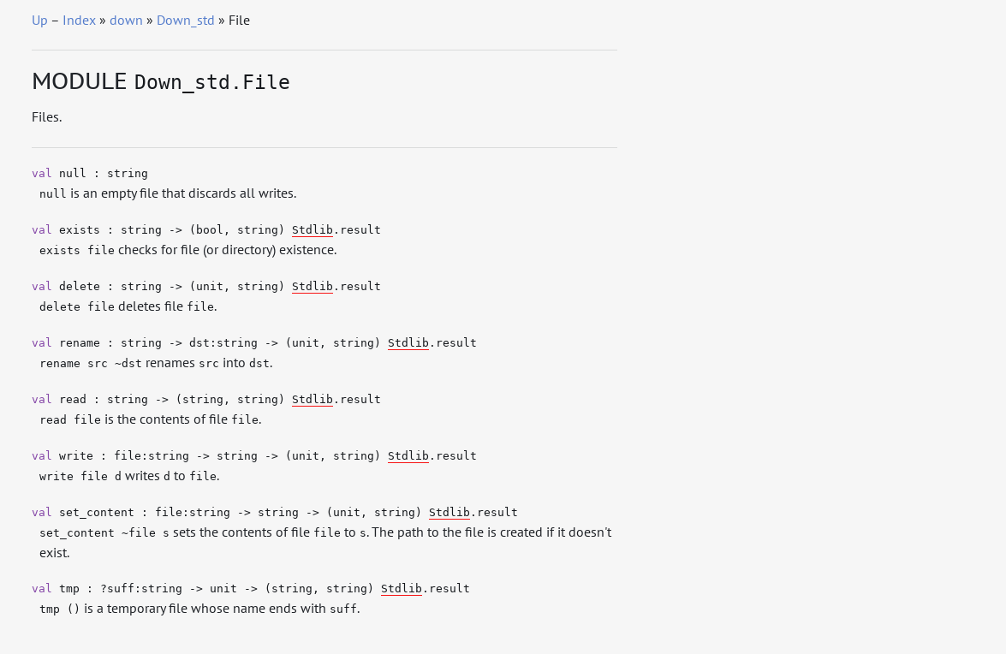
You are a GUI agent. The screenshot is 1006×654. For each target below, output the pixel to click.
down (126, 19)
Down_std (186, 19)
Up (40, 19)
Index (79, 19)
